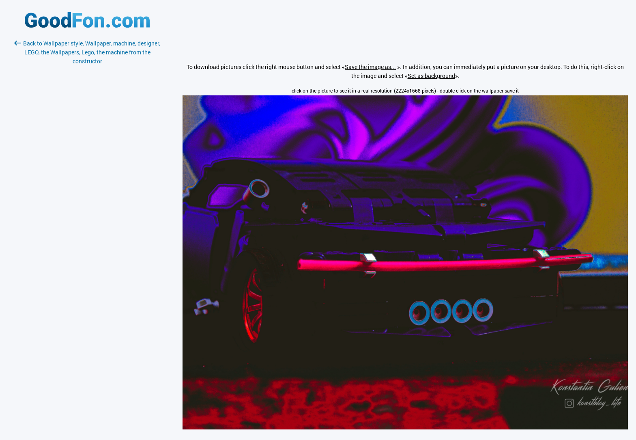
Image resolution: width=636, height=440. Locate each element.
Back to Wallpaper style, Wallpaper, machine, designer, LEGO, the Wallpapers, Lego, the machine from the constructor (87, 52)
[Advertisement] (87, 162)
